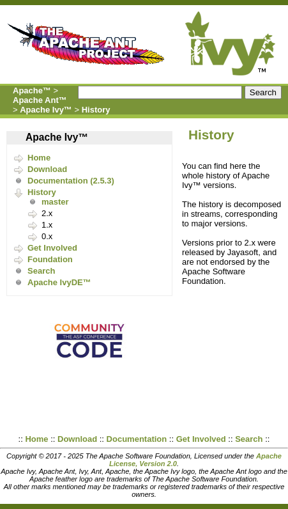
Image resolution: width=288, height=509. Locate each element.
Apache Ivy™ (46, 109)
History (96, 109)
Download (47, 169)
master (55, 202)
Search (41, 271)
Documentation (137, 439)
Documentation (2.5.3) (70, 180)
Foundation (50, 259)
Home (38, 157)
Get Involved (52, 248)
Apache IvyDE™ (59, 282)
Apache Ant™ (40, 100)
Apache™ (32, 90)
